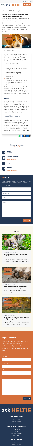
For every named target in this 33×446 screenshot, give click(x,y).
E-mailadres (5, 363)
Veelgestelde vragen (16, 421)
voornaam (4, 356)
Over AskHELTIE (16, 429)
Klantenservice (16, 419)
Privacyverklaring (16, 435)
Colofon (16, 431)
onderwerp (4, 369)
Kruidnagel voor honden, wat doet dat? (15, 286)
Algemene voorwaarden (16, 433)
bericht (3, 377)
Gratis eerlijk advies (27, 5)
